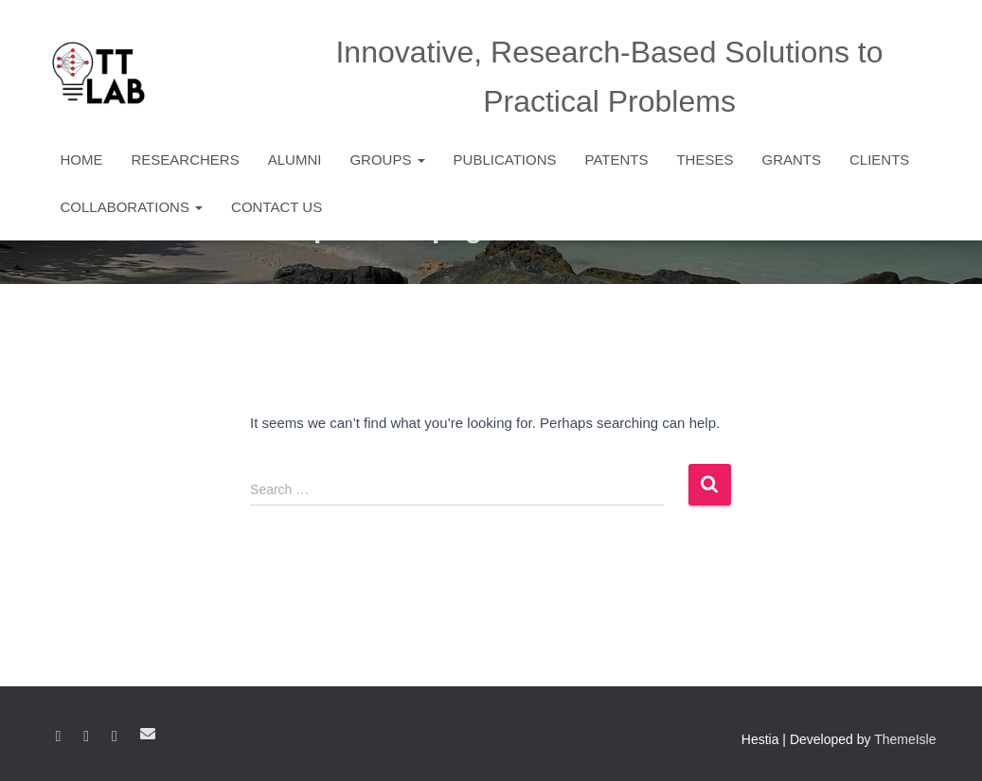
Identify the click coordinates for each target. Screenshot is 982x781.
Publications (505, 159)
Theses (704, 159)
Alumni (295, 159)
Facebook (58, 736)
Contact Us (276, 207)
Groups (386, 159)
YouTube (114, 736)
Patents (617, 159)
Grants (791, 159)
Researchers (186, 159)
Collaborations (132, 207)
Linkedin (86, 736)
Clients (879, 159)
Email (148, 734)
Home (82, 159)
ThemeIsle (905, 739)
